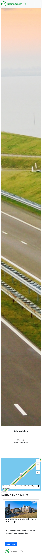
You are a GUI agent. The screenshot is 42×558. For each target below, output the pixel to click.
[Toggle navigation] (38, 4)
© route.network (7, 486)
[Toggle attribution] (38, 486)
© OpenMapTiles (18, 486)
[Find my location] (38, 472)
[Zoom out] (38, 464)
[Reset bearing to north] (38, 468)
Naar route (10, 544)
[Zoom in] (38, 461)
